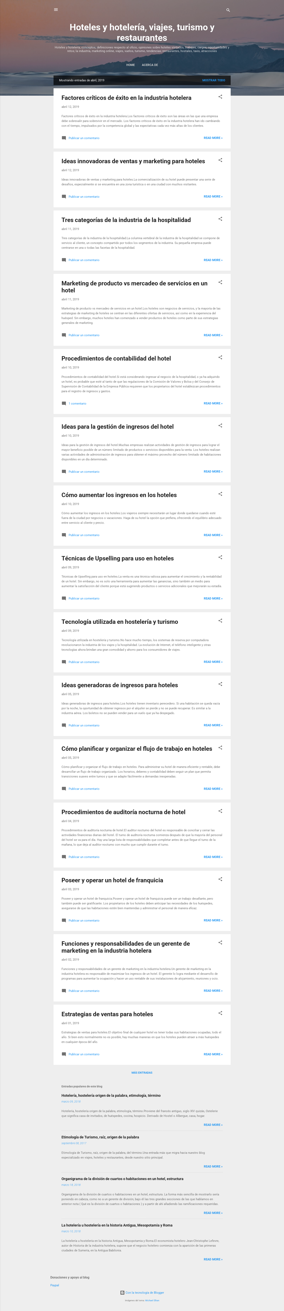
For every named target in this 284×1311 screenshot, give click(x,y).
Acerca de (150, 65)
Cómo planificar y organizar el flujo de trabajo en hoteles (136, 748)
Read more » (213, 138)
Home (130, 65)
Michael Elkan (152, 1300)
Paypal (54, 1285)
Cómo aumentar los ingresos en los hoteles (119, 494)
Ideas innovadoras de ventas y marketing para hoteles (133, 161)
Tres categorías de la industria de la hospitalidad (126, 219)
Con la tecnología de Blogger (142, 1292)
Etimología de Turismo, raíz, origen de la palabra (100, 1137)
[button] (220, 97)
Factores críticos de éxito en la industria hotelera (126, 97)
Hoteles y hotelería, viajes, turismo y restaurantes (142, 32)
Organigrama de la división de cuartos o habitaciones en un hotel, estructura (122, 1179)
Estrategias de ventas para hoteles (107, 1014)
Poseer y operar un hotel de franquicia (112, 880)
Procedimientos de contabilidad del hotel (116, 358)
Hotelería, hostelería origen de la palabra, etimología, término (111, 1095)
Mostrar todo (213, 80)
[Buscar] (228, 11)
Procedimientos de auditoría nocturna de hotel (123, 812)
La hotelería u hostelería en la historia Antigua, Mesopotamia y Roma (117, 1225)
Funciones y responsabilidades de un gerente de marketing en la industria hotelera (125, 947)
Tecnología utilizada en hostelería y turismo (119, 621)
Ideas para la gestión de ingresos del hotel (117, 426)
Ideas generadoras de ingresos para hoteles (119, 685)
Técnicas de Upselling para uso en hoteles (117, 558)
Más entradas (142, 1072)
